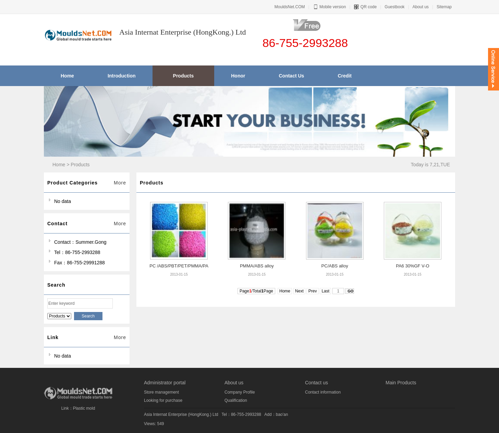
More (120, 182)
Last (325, 291)
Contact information (323, 392)
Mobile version (329, 6)
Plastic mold (84, 408)
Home (58, 164)
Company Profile (239, 392)
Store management (161, 392)
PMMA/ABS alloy (257, 265)
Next (299, 291)
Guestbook (394, 6)
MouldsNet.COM (290, 6)
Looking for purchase (163, 400)
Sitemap (444, 6)
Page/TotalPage (256, 291)
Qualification (235, 400)
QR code (365, 6)
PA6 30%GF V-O (412, 265)
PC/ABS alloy (334, 265)
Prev (312, 291)
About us (420, 6)
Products (80, 164)
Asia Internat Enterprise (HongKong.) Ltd (181, 414)
